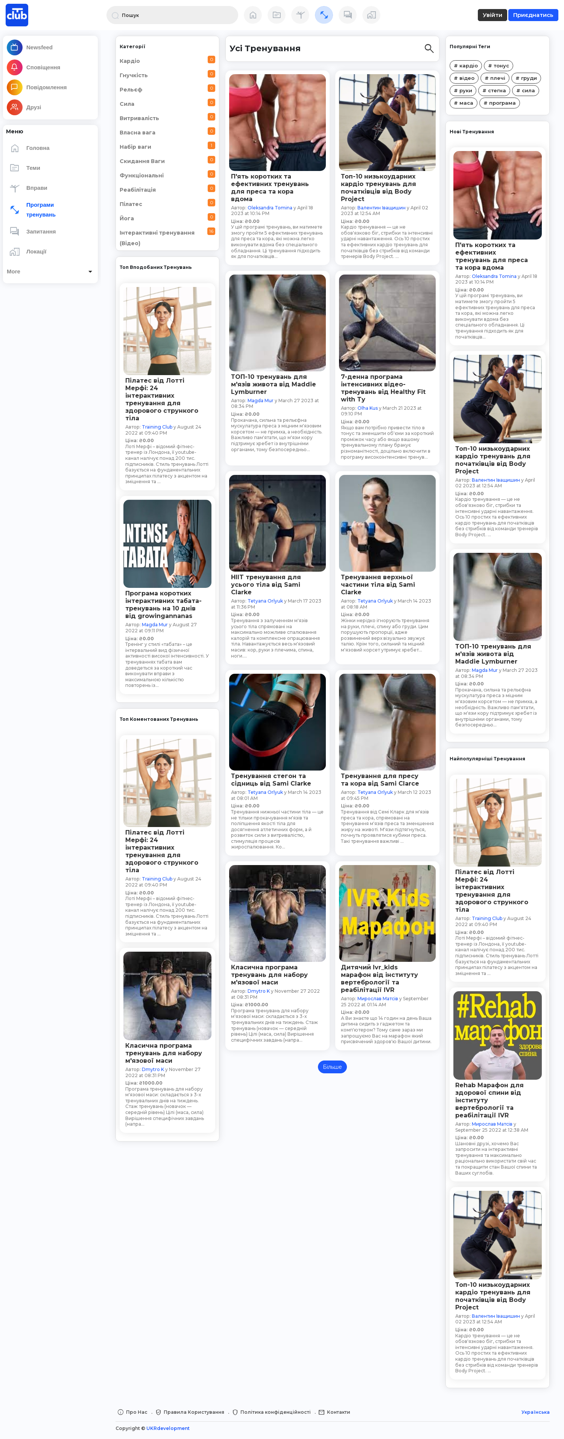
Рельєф (168, 88)
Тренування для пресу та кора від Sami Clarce (380, 779)
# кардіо (466, 66)
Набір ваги (168, 146)
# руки (463, 90)
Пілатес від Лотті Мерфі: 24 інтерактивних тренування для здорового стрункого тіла (161, 399)
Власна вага (168, 131)
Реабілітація (168, 189)
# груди (526, 78)
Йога (168, 217)
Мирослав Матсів (492, 1124)
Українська (535, 1412)
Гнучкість (168, 74)
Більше (332, 1067)
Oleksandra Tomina (494, 276)
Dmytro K (153, 1069)
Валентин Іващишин (496, 480)
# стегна (494, 90)
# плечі (495, 78)
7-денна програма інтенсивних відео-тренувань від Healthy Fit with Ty (383, 388)
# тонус (498, 66)
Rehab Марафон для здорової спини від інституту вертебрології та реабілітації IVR (489, 1100)
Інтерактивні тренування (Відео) (168, 237)
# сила (525, 90)
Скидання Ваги (168, 160)
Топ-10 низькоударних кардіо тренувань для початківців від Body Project (493, 460)
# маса (463, 103)
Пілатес (168, 203)
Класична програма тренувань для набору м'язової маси (163, 1053)
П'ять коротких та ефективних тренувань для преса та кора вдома (491, 256)
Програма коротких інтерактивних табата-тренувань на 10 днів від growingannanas (163, 605)
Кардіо (168, 60)
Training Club (157, 427)
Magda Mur (155, 624)
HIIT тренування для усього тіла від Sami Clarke (266, 585)
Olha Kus (367, 408)
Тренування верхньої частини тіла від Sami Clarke (378, 585)
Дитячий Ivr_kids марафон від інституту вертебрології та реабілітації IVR (379, 978)
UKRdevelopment (168, 1428)
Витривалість (168, 117)
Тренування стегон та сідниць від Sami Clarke (271, 779)
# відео (464, 78)
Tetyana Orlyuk (265, 601)
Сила (168, 103)
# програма (499, 103)
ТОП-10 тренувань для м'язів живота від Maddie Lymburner (493, 654)
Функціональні (168, 174)
